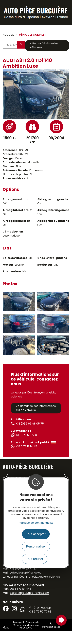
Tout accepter (35, 534)
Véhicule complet (32, 35)
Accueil (8, 35)
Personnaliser (36, 546)
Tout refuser (34, 559)
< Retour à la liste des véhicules (44, 45)
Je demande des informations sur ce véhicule (36, 408)
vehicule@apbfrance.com (27, 573)
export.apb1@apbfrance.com (29, 593)
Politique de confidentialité (36, 523)
